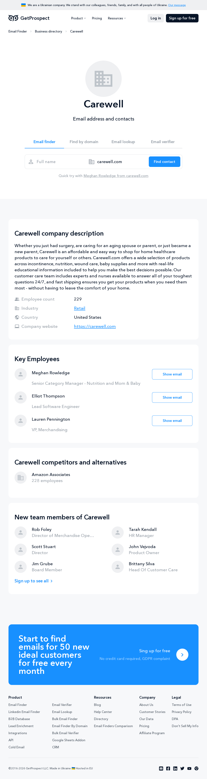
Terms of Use (181, 705)
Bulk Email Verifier (65, 733)
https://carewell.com (95, 326)
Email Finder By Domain (70, 726)
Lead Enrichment (21, 726)
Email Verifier (62, 705)
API (10, 740)
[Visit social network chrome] (196, 768)
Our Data (146, 719)
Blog (97, 705)
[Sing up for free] (182, 655)
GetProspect (29, 18)
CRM (55, 747)
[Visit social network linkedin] (175, 768)
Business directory (48, 31)
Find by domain (84, 141)
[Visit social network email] (161, 768)
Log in (156, 18)
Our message (177, 5)
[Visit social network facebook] (168, 768)
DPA (175, 719)
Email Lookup (62, 712)
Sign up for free (182, 18)
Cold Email (16, 747)
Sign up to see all (32, 580)
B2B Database (19, 719)
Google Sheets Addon (68, 740)
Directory (101, 719)
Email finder (44, 141)
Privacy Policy (181, 712)
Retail (79, 308)
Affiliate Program (152, 733)
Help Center (103, 712)
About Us (146, 705)
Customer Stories (152, 712)
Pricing (97, 18)
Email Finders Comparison (113, 726)
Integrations (17, 733)
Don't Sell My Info (185, 726)
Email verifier (163, 141)
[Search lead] (164, 161)
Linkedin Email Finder (24, 712)
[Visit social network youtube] (189, 768)
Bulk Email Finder (65, 719)
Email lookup (123, 141)
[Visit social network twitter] (182, 768)
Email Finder (17, 31)
